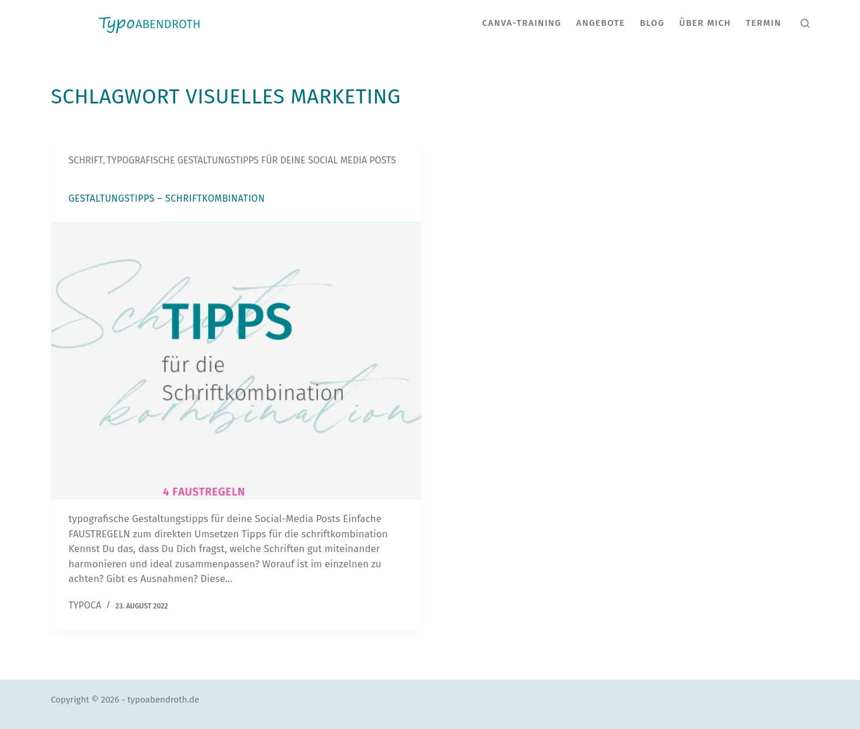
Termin (763, 23)
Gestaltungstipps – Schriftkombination (167, 198)
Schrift (86, 160)
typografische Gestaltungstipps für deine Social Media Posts (251, 160)
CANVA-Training (521, 23)
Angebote (600, 23)
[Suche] (805, 23)
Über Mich (705, 23)
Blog (652, 23)
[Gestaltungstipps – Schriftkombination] (236, 361)
